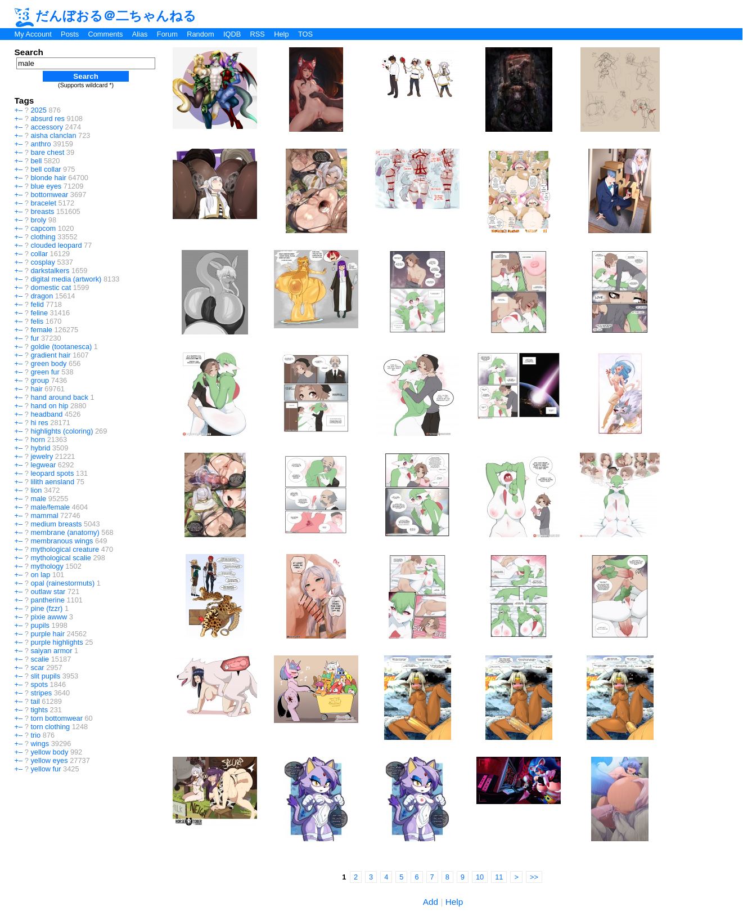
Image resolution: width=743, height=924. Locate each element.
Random (200, 34)
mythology (46, 566)
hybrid (40, 448)
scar (37, 667)
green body (48, 363)
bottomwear (49, 194)
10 (480, 877)
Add (430, 902)
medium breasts (56, 524)
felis (36, 321)
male (38, 498)
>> (534, 877)
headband (46, 414)
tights (39, 710)
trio (35, 735)
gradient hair (50, 355)
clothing (42, 237)
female (41, 329)
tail (34, 701)
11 (499, 877)
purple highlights (56, 642)
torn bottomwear (56, 718)
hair (36, 389)
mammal (44, 515)
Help (281, 34)
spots (39, 684)
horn (37, 439)
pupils (39, 625)
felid (36, 304)
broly (38, 220)
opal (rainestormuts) (62, 583)
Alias (140, 34)
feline (39, 313)
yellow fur (45, 769)
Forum (167, 34)
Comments (105, 34)
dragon (41, 296)
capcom (43, 228)
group (39, 380)
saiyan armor (51, 650)
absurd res (47, 118)
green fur (44, 372)
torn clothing (50, 726)
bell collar (45, 169)
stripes (41, 693)
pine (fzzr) (46, 608)
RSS (257, 34)
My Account (33, 34)
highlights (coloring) (61, 431)
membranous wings (61, 541)
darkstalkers (49, 270)
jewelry (41, 456)
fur (34, 338)
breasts (42, 211)
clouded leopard (56, 245)
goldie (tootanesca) (61, 346)
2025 (38, 110)
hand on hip (49, 405)
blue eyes (45, 186)
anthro (40, 144)
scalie (39, 659)
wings (39, 743)
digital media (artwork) (65, 279)
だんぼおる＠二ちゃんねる (106, 15)
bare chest (47, 152)
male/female (50, 507)
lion (36, 490)
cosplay (42, 262)
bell (36, 161)
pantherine (47, 600)
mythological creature (64, 549)
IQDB (232, 34)
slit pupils (45, 676)
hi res (39, 422)
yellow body (49, 752)
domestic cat (50, 287)
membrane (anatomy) (64, 532)
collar (39, 253)
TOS (305, 34)
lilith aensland (52, 481)
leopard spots (52, 473)
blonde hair (48, 177)
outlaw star (47, 591)
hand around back (59, 397)
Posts (70, 34)
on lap (40, 574)
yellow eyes (48, 760)
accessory (46, 127)
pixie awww (48, 617)
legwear (43, 465)
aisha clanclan (53, 135)
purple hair (47, 634)
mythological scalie (60, 557)
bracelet (43, 203)
